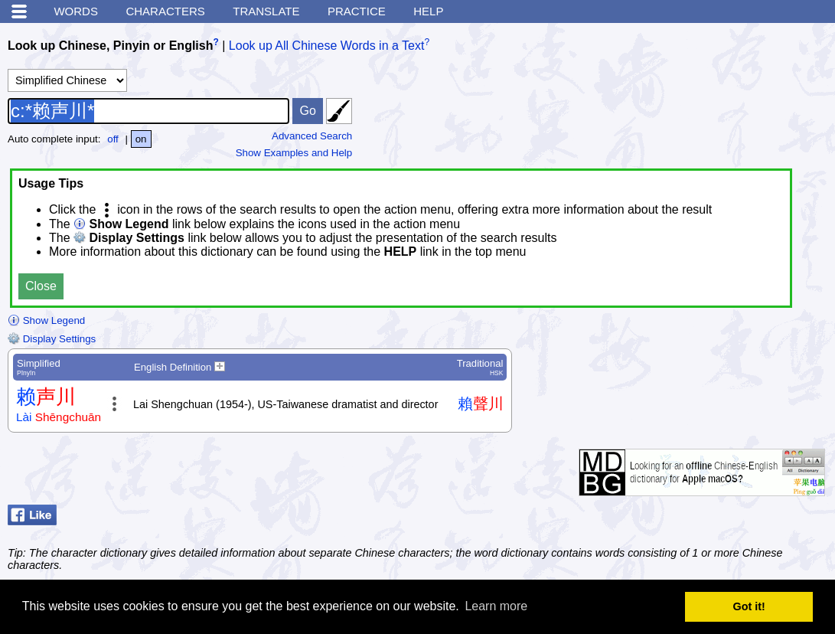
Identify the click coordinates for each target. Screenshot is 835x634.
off (113, 139)
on (141, 139)
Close (41, 285)
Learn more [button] (496, 606)
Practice (357, 11)
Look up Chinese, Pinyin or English (110, 45)
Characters (165, 11)
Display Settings (52, 339)
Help (428, 11)
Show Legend (46, 320)
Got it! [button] (749, 606)
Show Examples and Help (294, 152)
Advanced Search (312, 136)
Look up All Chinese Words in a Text (327, 45)
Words (76, 11)
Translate (266, 11)
